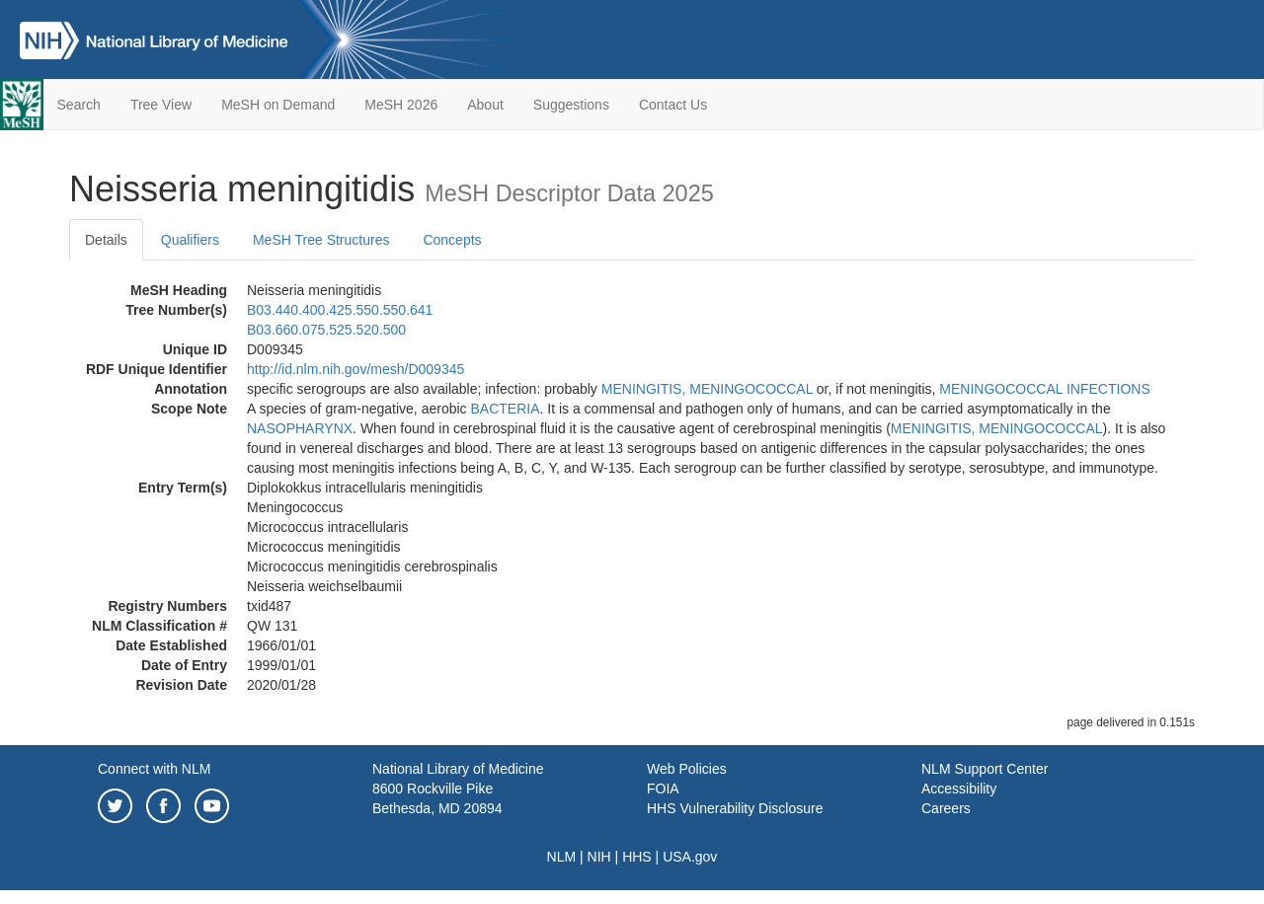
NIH (599, 857)
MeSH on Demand (278, 105)
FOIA (663, 788)
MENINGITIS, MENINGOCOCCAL (707, 389)
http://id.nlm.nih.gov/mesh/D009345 (355, 369)
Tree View (161, 105)
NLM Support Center (984, 769)
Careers (946, 808)
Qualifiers (190, 240)
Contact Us (673, 105)
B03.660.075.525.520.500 (326, 330)
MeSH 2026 (400, 105)
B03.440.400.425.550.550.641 (340, 310)
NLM (562, 857)
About (485, 105)
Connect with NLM (154, 769)
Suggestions (571, 105)
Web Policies (687, 769)
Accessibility (958, 788)
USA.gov (690, 857)
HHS (637, 857)
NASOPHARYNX (300, 428)
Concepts (452, 240)
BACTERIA (504, 408)
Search (79, 105)
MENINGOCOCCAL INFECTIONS (1044, 389)
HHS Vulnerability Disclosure (735, 808)
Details (106, 240)
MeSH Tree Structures (321, 240)
